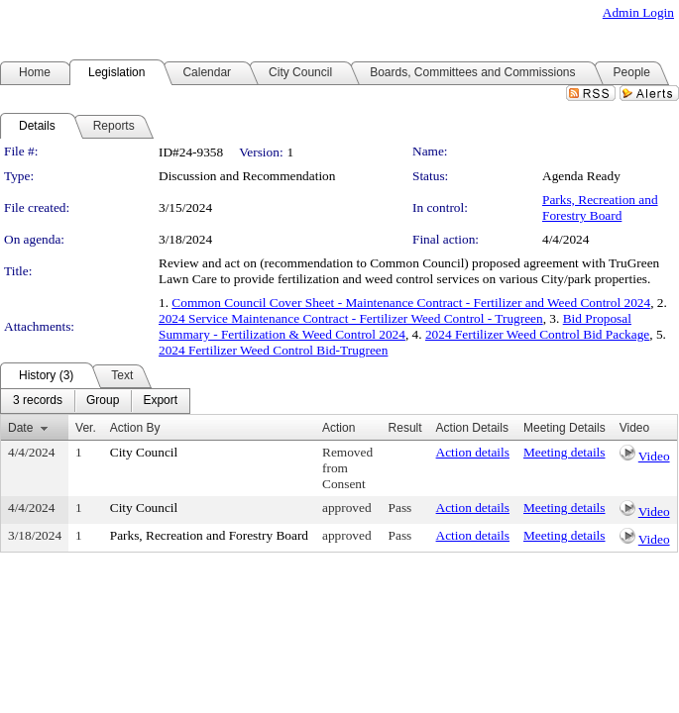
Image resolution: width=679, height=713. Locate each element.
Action (338, 428)
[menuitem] (37, 401)
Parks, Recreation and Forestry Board (600, 207)
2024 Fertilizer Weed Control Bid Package (537, 334)
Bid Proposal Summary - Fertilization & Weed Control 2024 (395, 326)
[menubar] (95, 401)
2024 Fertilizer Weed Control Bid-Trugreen (273, 350)
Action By (135, 428)
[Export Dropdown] (160, 401)
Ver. (85, 428)
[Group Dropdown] (102, 401)
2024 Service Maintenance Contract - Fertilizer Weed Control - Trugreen (351, 318)
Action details (472, 452)
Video (654, 456)
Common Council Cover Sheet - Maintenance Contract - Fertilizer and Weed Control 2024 (410, 302)
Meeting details (564, 452)
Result (405, 428)
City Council (144, 452)
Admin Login (638, 12)
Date (20, 428)
